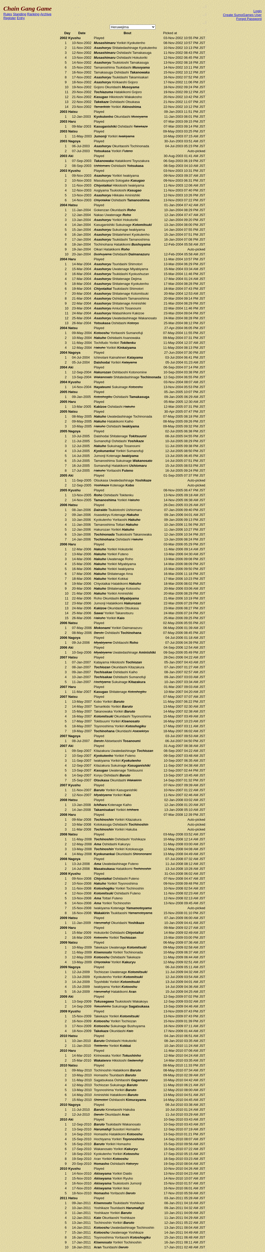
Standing (19, 14)
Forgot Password (249, 19)
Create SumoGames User (242, 15)
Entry (21, 18)
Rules (7, 14)
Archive (45, 14)
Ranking (33, 14)
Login (257, 11)
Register (9, 18)
